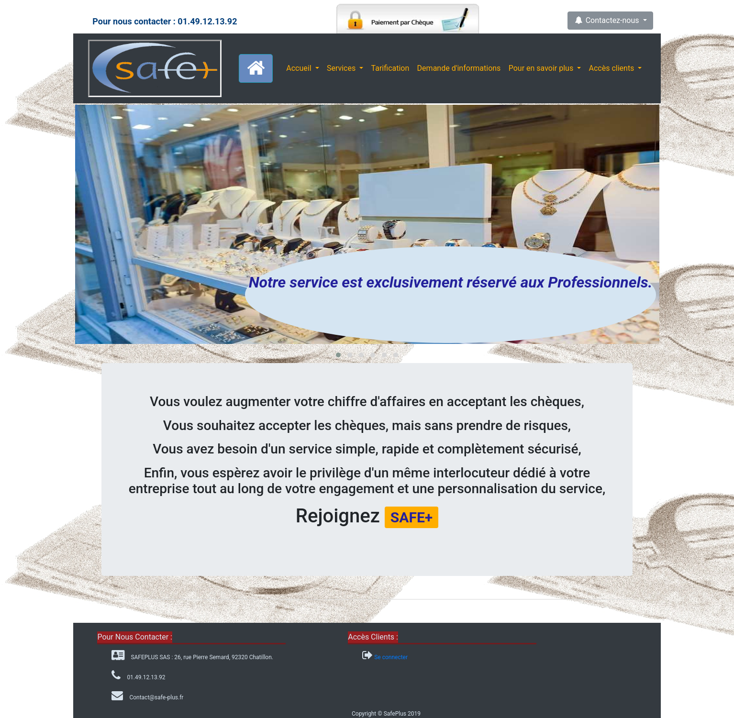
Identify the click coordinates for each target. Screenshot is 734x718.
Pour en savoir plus (542, 68)
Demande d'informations (459, 68)
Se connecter (391, 657)
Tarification (390, 68)
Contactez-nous (607, 20)
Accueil (299, 68)
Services (342, 68)
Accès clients (612, 68)
